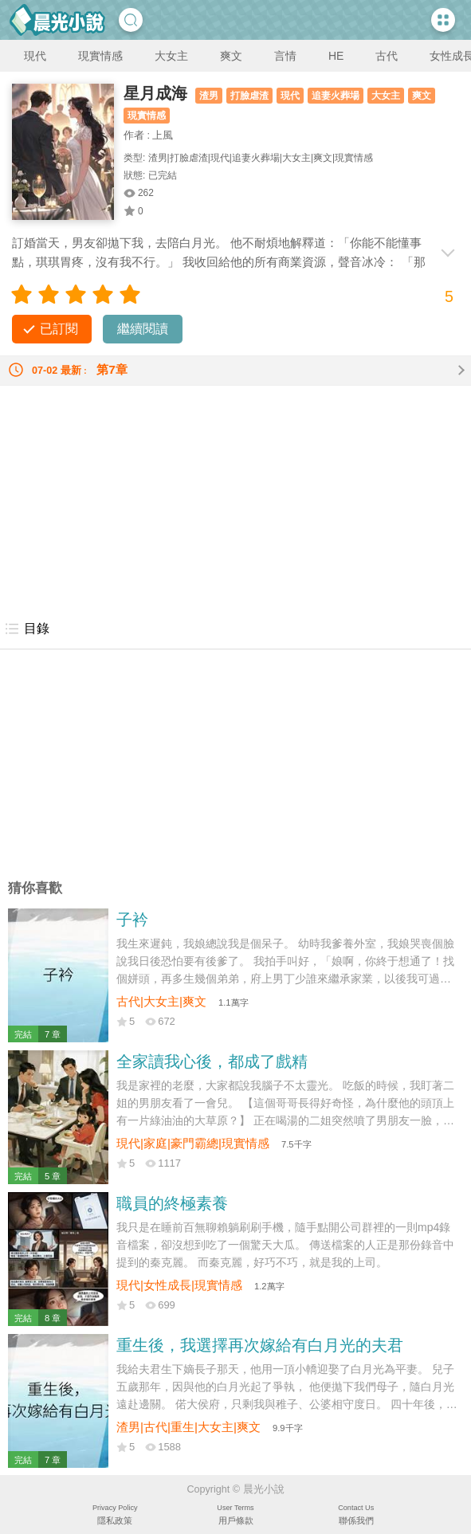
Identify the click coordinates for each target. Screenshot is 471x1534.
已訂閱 (59, 328)
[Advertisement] (235, 497)
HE (335, 55)
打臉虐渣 (249, 95)
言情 (285, 55)
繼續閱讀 (142, 328)
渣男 (208, 95)
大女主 (171, 55)
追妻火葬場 (335, 95)
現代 (35, 55)
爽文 (231, 55)
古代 (386, 55)
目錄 (26, 629)
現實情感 (100, 55)
